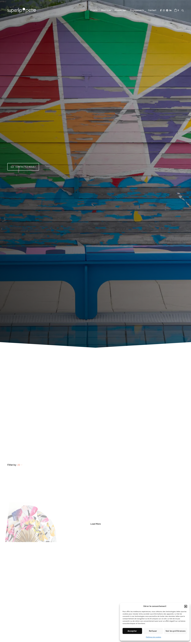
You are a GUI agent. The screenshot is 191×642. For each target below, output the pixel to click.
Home (83, 10)
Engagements (137, 10)
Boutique (106, 10)
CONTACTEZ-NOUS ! (23, 167)
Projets (93, 10)
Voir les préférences (176, 631)
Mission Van (120, 10)
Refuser (153, 631)
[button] (185, 606)
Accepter (132, 631)
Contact (152, 10)
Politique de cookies (153, 637)
